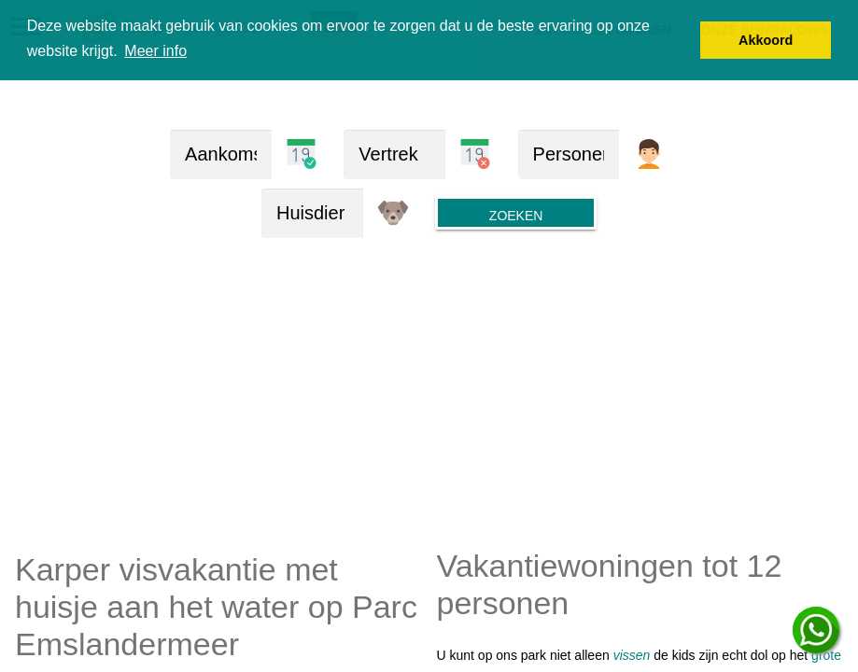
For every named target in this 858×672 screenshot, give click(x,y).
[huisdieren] (312, 213)
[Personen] (569, 154)
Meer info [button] (155, 51)
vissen (632, 655)
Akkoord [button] (765, 40)
